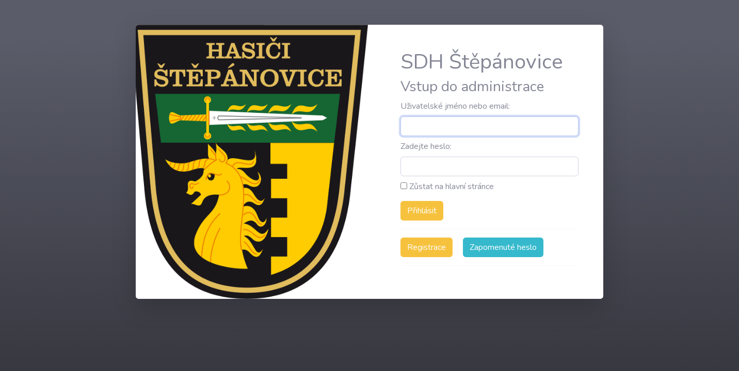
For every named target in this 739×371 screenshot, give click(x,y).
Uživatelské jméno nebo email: (455, 106)
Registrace (426, 247)
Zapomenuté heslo (503, 247)
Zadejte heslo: (426, 146)
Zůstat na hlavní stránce (447, 186)
